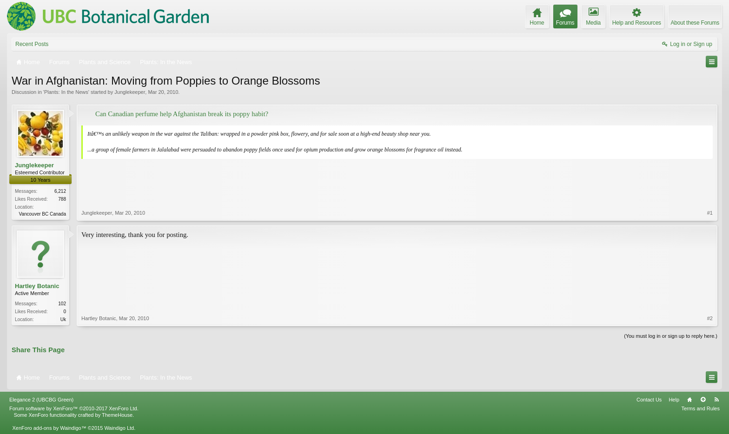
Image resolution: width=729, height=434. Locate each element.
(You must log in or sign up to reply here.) (670, 336)
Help (674, 399)
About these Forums (695, 23)
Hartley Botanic (37, 286)
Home (689, 399)
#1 (710, 213)
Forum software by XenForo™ (74, 408)
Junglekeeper (129, 92)
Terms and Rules (700, 408)
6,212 (60, 191)
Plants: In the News (66, 92)
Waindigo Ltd (119, 428)
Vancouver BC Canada (42, 214)
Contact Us (649, 399)
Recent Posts (31, 44)
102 (62, 303)
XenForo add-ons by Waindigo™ (49, 428)
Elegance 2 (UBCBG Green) (41, 399)
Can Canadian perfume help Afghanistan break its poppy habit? (181, 114)
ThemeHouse (117, 415)
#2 (710, 318)
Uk (63, 319)
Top (703, 399)
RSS (716, 399)
